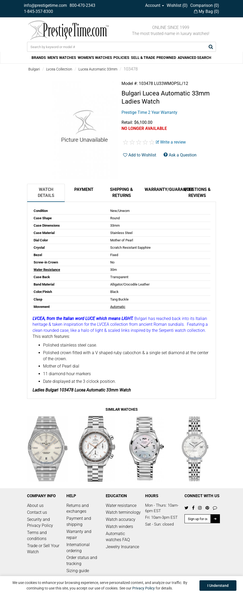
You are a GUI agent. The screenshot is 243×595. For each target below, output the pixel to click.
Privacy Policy (143, 588)
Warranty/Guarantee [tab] (161, 189)
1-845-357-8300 (38, 11)
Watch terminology (123, 512)
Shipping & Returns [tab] (121, 192)
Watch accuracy (120, 519)
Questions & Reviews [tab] (197, 192)
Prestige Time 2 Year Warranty (149, 112)
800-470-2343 (82, 5)
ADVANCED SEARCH (194, 57)
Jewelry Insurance (122, 546)
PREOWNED (166, 57)
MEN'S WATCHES (61, 57)
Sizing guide (77, 570)
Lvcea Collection (59, 69)
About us (35, 505)
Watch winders (119, 526)
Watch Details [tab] (46, 192)
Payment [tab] (83, 189)
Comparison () (204, 5)
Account (154, 5)
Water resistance (121, 505)
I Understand (218, 585)
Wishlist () (177, 5)
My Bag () (206, 11)
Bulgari (34, 69)
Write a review (171, 142)
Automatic (117, 307)
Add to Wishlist (139, 154)
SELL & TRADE (143, 57)
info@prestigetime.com (45, 5)
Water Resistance (47, 270)
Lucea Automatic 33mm (97, 69)
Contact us (37, 512)
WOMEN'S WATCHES (95, 57)
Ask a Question (180, 154)
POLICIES (121, 57)
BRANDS (38, 57)
